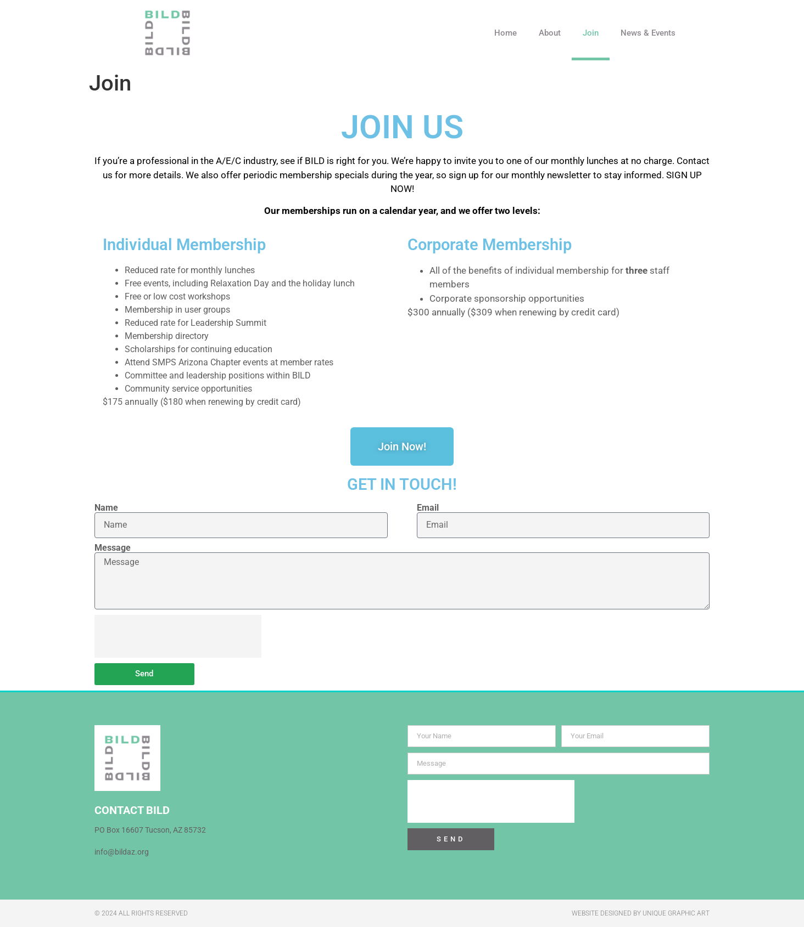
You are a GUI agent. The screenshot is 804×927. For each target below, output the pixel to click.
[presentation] (177, 636)
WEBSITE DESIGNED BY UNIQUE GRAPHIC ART (641, 913)
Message (112, 548)
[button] (704, 33)
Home (505, 33)
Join (591, 33)
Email (428, 508)
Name (106, 508)
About (550, 33)
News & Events (648, 33)
